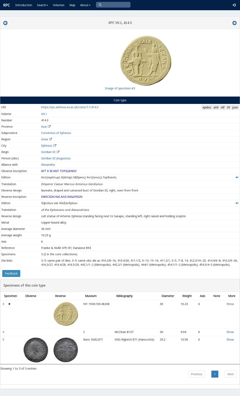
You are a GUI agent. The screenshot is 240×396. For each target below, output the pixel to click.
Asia (44, 126)
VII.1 (44, 114)
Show (230, 304)
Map (72, 5)
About (85, 5)
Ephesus (46, 145)
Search (42, 5)
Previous (196, 374)
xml (216, 107)
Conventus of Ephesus (56, 133)
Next (230, 374)
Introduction (23, 5)
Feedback (11, 273)
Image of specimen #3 (120, 88)
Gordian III (48, 152)
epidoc (207, 107)
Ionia (44, 139)
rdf (222, 107)
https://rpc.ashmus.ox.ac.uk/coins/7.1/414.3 (69, 107)
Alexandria (48, 164)
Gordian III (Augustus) (56, 158)
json (235, 107)
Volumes (58, 5)
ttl (228, 107)
